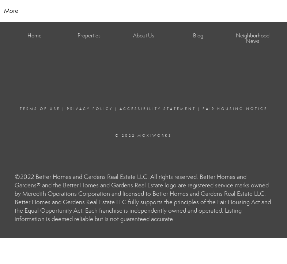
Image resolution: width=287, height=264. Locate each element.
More (11, 11)
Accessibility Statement (158, 109)
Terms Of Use (40, 109)
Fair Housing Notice (235, 109)
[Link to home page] (143, 11)
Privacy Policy (90, 109)
